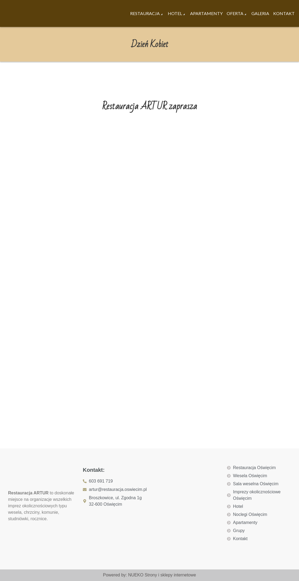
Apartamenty (206, 13)
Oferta (235, 13)
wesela (15, 512)
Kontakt (284, 13)
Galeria (260, 13)
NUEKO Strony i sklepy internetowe (162, 575)
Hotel (175, 13)
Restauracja (145, 13)
